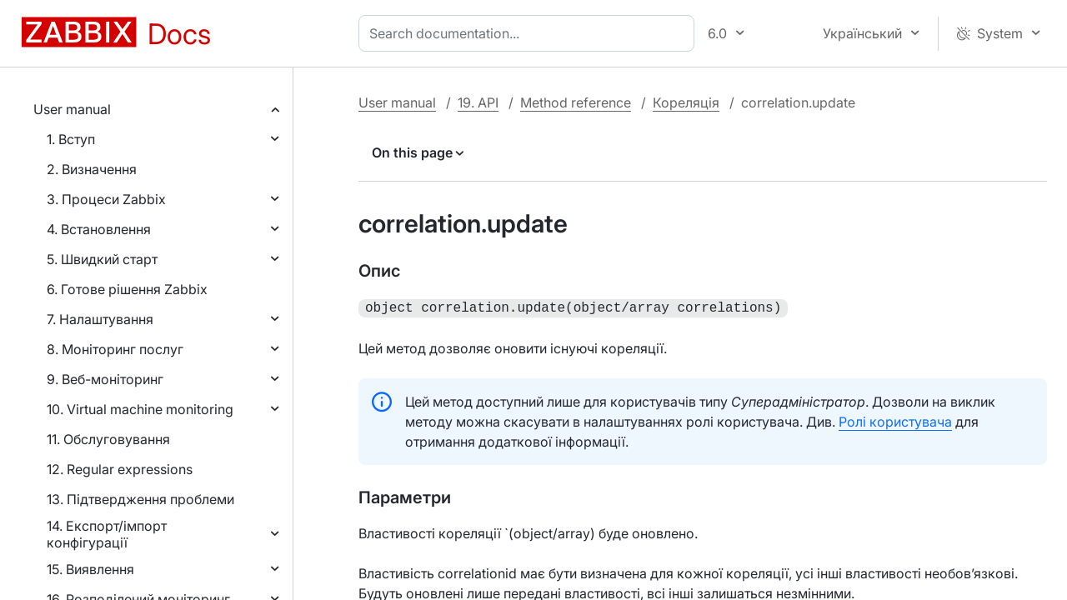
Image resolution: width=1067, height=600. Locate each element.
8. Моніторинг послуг (115, 349)
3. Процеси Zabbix (106, 199)
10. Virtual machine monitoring (140, 409)
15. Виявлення (90, 569)
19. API (478, 102)
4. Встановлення (99, 229)
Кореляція (686, 102)
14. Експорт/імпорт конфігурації (107, 534)
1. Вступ (71, 139)
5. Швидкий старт (102, 259)
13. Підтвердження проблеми (140, 499)
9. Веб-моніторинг (105, 379)
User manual (72, 109)
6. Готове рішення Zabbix (127, 289)
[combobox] (529, 33)
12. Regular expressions (120, 469)
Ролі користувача (895, 420)
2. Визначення (92, 169)
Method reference (575, 102)
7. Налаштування (100, 319)
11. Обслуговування (108, 439)
